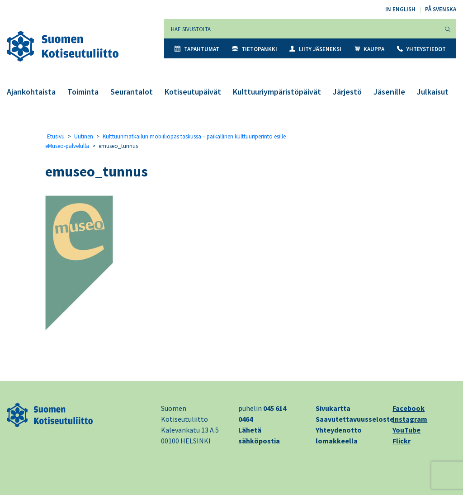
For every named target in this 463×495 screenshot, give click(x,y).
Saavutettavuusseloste (355, 419)
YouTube (406, 429)
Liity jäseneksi (315, 49)
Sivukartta (333, 408)
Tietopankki (254, 49)
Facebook (408, 408)
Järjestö (347, 91)
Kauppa (369, 49)
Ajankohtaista (31, 91)
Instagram (409, 419)
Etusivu (56, 136)
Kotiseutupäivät (193, 91)
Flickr (401, 440)
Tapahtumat (197, 49)
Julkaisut (433, 91)
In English (400, 9)
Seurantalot (131, 91)
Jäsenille (389, 91)
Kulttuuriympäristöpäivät (277, 91)
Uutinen (83, 136)
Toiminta (83, 91)
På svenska (440, 9)
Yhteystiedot (421, 49)
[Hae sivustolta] (301, 28)
